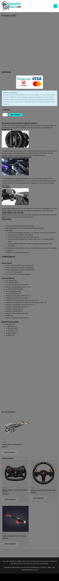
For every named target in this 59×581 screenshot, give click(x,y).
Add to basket (15, 120)
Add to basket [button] (10, 458)
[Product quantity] (5, 119)
